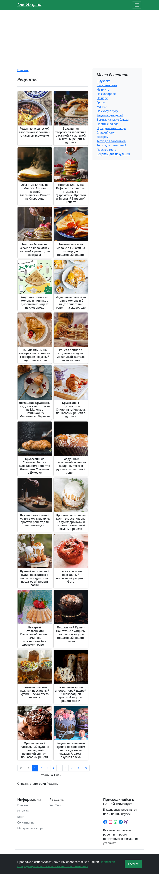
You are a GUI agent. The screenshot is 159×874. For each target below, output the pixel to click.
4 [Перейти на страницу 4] (53, 768)
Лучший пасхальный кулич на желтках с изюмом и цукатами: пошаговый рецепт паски (34, 578)
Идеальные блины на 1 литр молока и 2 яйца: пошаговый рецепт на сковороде (71, 302)
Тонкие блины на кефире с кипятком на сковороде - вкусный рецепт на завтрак (34, 355)
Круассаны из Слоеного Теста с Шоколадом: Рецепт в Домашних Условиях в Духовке (34, 466)
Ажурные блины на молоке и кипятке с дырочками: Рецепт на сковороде (34, 302)
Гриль (101, 102)
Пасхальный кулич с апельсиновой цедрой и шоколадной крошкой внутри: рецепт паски (71, 694)
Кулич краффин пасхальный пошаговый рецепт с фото (70, 576)
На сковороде (106, 94)
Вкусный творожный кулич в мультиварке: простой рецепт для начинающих (34, 520)
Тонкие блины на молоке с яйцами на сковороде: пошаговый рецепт (70, 249)
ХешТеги (55, 805)
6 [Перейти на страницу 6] (65, 768)
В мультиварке (107, 85)
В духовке (103, 81)
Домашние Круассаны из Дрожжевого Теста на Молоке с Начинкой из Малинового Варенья (34, 409)
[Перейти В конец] (86, 768)
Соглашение (26, 822)
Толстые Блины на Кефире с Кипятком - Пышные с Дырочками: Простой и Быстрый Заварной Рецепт (71, 193)
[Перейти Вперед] (78, 768)
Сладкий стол (106, 132)
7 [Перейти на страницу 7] (71, 768)
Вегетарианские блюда (113, 120)
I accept (133, 864)
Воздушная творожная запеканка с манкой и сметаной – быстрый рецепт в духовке (70, 135)
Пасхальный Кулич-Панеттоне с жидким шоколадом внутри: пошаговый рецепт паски (70, 634)
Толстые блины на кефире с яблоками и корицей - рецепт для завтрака (34, 249)
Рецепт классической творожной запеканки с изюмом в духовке (34, 132)
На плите (103, 89)
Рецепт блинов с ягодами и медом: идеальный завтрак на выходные (71, 355)
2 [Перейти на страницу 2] (41, 768)
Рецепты (23, 811)
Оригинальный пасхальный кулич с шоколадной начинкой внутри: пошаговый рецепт (35, 750)
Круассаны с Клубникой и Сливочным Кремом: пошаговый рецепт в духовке (70, 409)
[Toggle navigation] (137, 5)
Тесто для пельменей (111, 145)
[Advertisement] (79, 37)
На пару (102, 98)
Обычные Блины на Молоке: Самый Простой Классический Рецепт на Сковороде (34, 191)
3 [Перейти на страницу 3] (47, 768)
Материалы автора (30, 828)
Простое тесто (106, 150)
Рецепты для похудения (113, 154)
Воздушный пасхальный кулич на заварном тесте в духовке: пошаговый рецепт (71, 466)
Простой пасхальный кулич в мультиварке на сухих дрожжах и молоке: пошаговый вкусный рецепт (70, 522)
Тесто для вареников (111, 141)
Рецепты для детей (110, 115)
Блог (20, 817)
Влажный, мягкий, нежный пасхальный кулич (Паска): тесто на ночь (34, 692)
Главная (23, 70)
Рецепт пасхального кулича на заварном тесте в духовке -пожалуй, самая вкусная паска (71, 750)
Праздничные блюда (111, 128)
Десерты (103, 137)
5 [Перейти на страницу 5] (59, 768)
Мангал (102, 107)
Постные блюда (108, 124)
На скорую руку (107, 111)
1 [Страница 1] (35, 768)
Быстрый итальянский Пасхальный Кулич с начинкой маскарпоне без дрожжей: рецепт (34, 636)
